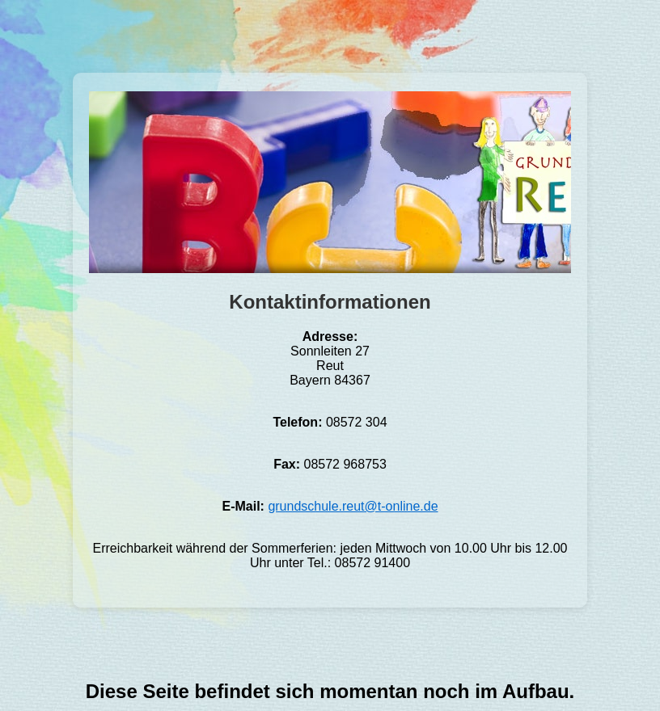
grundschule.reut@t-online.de (353, 506)
